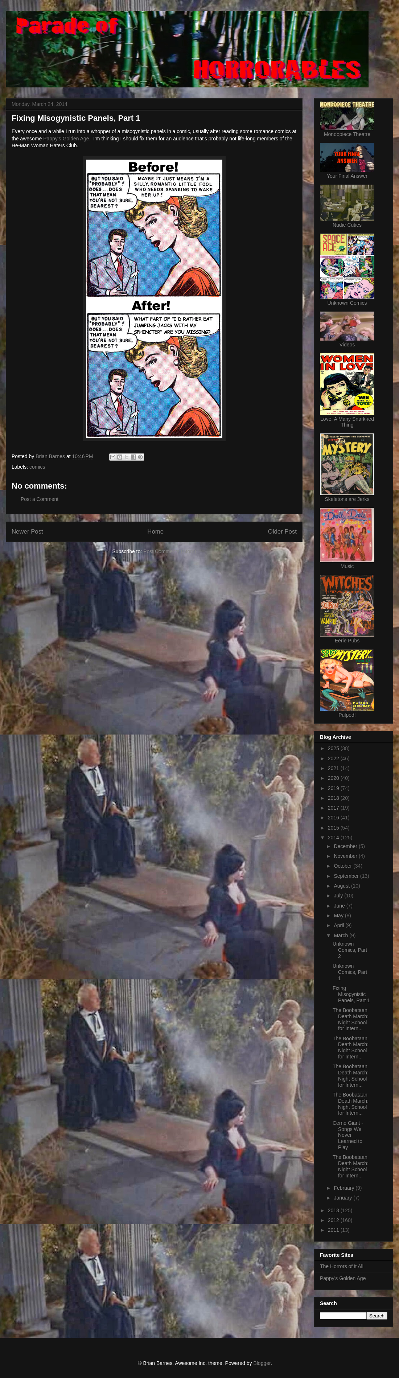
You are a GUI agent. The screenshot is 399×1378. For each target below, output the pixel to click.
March (341, 935)
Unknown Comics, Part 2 (350, 950)
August (342, 886)
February (344, 1188)
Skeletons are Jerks (347, 499)
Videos (347, 344)
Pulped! (346, 715)
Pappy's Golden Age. (66, 138)
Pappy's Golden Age (343, 1278)
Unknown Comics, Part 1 (350, 972)
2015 (334, 828)
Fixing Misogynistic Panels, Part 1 (351, 994)
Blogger (261, 1363)
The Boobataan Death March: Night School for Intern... (351, 1019)
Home (155, 531)
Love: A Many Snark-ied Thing (347, 422)
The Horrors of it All (341, 1266)
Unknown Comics (347, 303)
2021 (334, 768)
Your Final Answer (347, 176)
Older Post (282, 531)
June (340, 906)
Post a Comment (39, 499)
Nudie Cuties (347, 225)
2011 (334, 1230)
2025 (334, 748)
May (339, 915)
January (343, 1198)
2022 (334, 758)
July (339, 895)
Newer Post (27, 531)
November (346, 856)
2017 (334, 808)
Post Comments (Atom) (169, 551)
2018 (334, 798)
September (347, 876)
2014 (334, 837)
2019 (334, 788)
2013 (334, 1210)
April (339, 925)
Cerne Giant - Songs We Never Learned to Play (348, 1135)
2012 (334, 1220)
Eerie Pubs (347, 640)
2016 (334, 817)
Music (347, 566)
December (346, 846)
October (343, 866)
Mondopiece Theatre (347, 134)
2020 (334, 778)
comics (37, 467)
